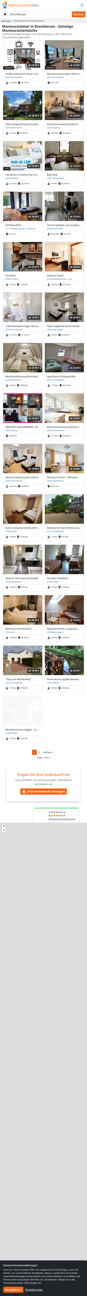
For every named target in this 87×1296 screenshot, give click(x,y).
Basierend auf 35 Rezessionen (62, 819)
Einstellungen (34, 1289)
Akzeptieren (13, 1289)
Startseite (6, 20)
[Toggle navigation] (82, 5)
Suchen (79, 14)
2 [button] (39, 752)
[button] (48, 752)
